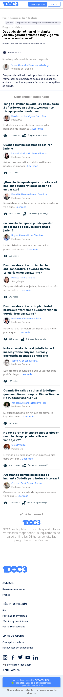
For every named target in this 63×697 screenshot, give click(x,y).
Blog (5, 610)
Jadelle (9, 22)
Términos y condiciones (15, 621)
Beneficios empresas (14, 589)
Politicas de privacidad (15, 616)
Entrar (54, 4)
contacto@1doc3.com (17, 665)
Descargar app (38, 4)
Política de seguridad (14, 626)
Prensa (6, 594)
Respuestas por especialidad (18, 647)
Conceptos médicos (13, 642)
